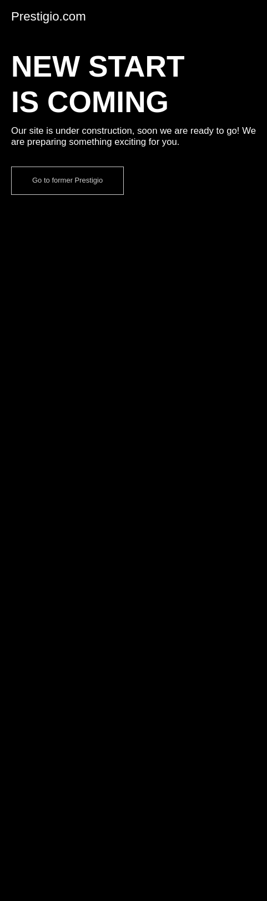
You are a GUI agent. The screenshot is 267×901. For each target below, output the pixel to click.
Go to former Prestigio (67, 180)
